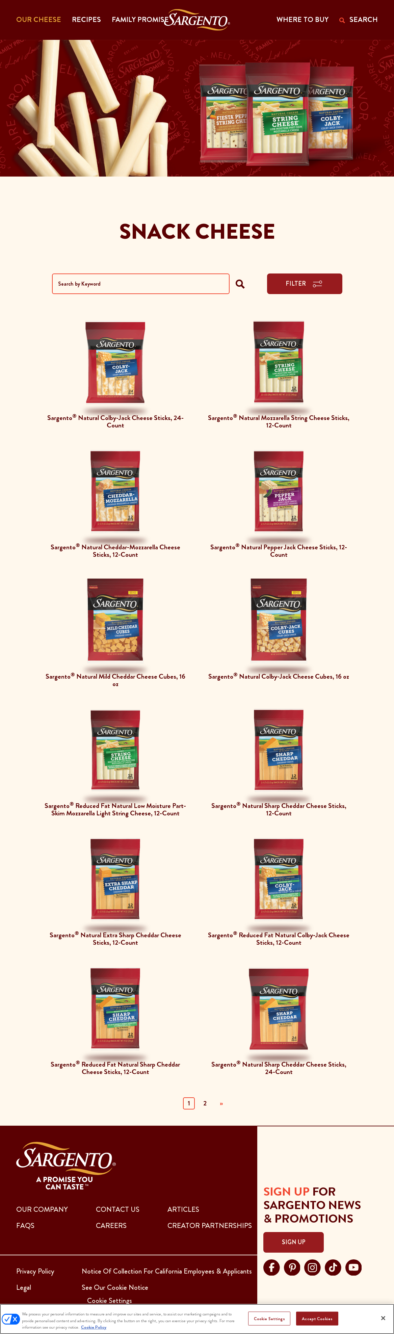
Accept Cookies (317, 1318)
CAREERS (111, 1226)
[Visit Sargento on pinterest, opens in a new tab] (292, 1266)
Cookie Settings (269, 1318)
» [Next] (221, 1103)
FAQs (25, 1226)
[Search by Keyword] (141, 283)
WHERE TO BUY (303, 20)
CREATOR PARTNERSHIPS (209, 1226)
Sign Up (293, 1242)
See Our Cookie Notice (115, 1287)
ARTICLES (183, 1209)
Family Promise (140, 20)
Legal (23, 1287)
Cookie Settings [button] (109, 1301)
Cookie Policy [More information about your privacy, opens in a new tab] (93, 1327)
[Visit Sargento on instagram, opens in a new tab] (312, 1266)
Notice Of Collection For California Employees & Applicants (167, 1271)
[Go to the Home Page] (197, 19)
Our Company (42, 1209)
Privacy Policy (35, 1271)
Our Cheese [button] (38, 20)
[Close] (383, 1318)
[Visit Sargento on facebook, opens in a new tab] (271, 1266)
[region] (197, 1319)
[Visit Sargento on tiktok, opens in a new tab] (333, 1266)
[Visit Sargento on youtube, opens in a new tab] (353, 1266)
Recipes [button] (86, 20)
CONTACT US (117, 1209)
